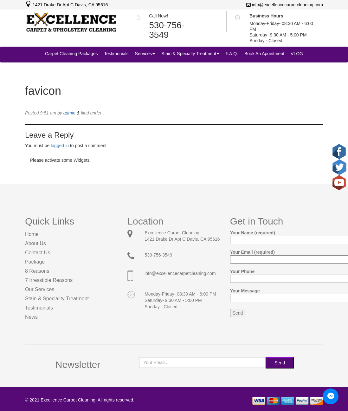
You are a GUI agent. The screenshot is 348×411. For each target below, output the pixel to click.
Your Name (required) (276, 236)
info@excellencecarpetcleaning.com (284, 4)
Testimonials (116, 53)
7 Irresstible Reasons (49, 280)
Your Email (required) (276, 256)
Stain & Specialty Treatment (190, 53)
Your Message (276, 294)
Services (145, 53)
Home (32, 234)
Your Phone (276, 275)
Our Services (39, 289)
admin (69, 112)
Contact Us (37, 252)
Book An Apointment (264, 53)
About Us (35, 243)
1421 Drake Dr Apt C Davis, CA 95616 (66, 4)
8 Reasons (37, 271)
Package (35, 261)
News (31, 317)
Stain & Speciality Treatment (57, 298)
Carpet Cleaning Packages (71, 53)
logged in (60, 145)
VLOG (297, 53)
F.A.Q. (232, 53)
